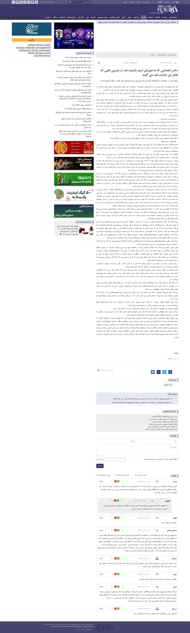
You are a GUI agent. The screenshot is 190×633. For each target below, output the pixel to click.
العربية (167, 2)
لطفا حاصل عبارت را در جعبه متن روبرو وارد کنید (161, 459)
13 (122, 574)
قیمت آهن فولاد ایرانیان (42, 56)
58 (121, 501)
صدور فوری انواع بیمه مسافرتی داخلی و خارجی (161, 429)
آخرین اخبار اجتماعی (84, 53)
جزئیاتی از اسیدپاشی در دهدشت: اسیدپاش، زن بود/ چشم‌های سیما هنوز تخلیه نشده (141, 402)
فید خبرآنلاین (36, 2)
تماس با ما (146, 2)
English (160, 2)
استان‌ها (48, 17)
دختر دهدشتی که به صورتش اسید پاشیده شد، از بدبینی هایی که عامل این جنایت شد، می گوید (139, 73)
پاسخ (101, 481)
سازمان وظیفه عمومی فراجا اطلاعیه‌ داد (78, 108)
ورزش (129, 17)
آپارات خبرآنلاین (21, 2)
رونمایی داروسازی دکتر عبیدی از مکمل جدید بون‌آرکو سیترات (73, 113)
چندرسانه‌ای (71, 17)
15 (122, 518)
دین (87, 17)
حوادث (152, 55)
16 (122, 558)
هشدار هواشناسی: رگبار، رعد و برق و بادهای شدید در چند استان (73, 126)
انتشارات (62, 17)
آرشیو (125, 2)
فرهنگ (150, 17)
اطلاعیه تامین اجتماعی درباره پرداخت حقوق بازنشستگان (76, 120)
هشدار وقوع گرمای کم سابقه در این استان (76, 61)
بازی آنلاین (31, 45)
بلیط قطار (31, 53)
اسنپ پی (47, 53)
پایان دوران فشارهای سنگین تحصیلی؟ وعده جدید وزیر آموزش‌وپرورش (72, 91)
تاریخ (123, 17)
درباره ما (138, 2)
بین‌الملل (136, 17)
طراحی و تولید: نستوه (85, 630)
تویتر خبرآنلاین (25, 2)
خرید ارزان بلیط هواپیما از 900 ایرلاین (164, 416)
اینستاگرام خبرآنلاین (28, 2)
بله (17, 2)
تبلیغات (131, 2)
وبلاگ (55, 17)
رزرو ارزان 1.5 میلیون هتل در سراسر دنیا (163, 419)
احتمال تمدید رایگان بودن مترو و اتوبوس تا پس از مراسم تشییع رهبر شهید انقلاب (74, 78)
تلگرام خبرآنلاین (32, 2)
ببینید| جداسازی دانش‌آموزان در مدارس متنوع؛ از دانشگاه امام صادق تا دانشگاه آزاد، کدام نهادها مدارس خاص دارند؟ (74, 99)
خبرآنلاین (163, 9)
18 (122, 530)
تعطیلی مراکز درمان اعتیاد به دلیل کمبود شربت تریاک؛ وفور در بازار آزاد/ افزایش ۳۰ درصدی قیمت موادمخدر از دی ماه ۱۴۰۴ (67, 230)
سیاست (164, 17)
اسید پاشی (168, 385)
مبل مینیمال (20, 48)
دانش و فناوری (115, 17)
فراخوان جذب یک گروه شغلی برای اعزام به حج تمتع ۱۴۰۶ (73, 72)
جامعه (144, 17)
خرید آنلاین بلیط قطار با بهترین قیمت (164, 421)
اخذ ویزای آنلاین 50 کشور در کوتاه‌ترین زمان (162, 426)
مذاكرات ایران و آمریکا (168, 22)
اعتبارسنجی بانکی (44, 50)
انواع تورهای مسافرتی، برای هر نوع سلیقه (163, 424)
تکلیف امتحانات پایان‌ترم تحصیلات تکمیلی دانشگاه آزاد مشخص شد (72, 85)
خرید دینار (34, 50)
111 (122, 481)
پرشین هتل (39, 53)
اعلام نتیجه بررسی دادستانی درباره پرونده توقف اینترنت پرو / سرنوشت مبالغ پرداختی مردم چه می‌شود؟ (75, 134)
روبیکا (13, 2)
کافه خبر (81, 17)
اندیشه (93, 17)
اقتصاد (157, 17)
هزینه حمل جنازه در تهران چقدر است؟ (78, 57)
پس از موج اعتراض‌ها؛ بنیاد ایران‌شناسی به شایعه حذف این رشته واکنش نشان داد (74, 66)
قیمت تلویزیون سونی (43, 48)
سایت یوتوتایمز (30, 48)
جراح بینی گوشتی (24, 50)
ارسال (100, 466)
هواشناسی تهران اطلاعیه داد (81, 105)
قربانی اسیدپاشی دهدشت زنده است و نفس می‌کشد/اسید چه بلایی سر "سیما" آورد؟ (141, 399)
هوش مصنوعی (102, 17)
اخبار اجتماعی (161, 55)
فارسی (173, 2)
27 (122, 609)
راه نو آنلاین (40, 45)
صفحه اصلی (173, 17)
